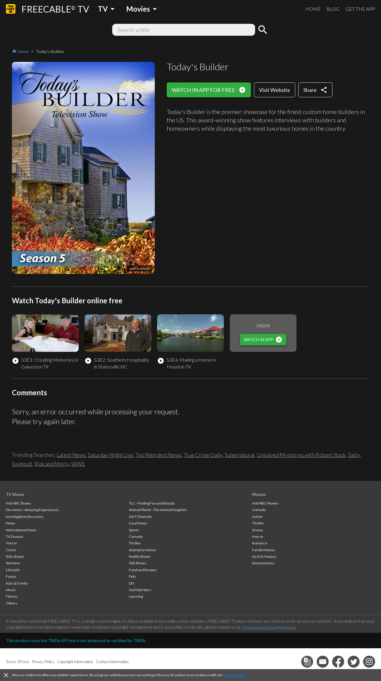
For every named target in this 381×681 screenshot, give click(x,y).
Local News (138, 523)
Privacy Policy (234, 675)
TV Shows (15, 494)
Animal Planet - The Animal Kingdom (158, 509)
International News (21, 530)
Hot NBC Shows (18, 503)
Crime (11, 550)
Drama (257, 530)
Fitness (12, 596)
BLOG (333, 9)
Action (257, 516)
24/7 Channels (140, 516)
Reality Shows (140, 556)
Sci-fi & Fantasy (264, 556)
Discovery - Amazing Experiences (32, 509)
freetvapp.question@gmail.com (268, 627)
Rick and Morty (52, 463)
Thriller (135, 543)
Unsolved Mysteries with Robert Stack (301, 455)
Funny (11, 576)
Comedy (136, 536)
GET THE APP (360, 9)
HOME (313, 9)
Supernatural (239, 455)
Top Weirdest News (158, 455)
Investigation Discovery (24, 516)
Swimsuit (22, 463)
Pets (132, 576)
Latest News (71, 455)
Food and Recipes (143, 570)
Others (12, 603)
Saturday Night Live (110, 455)
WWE (78, 463)
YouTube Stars (140, 590)
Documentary (263, 563)
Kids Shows (15, 556)
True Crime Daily (203, 455)
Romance (259, 543)
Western (13, 563)
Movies (259, 494)
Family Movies (263, 550)
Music (11, 590)
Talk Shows (137, 563)
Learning (136, 596)
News (10, 523)
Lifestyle (13, 570)
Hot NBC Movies (265, 503)
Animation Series (142, 550)
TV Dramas (15, 536)
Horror (11, 543)
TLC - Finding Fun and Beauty (152, 503)
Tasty (354, 455)
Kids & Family (17, 583)
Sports (134, 530)
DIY (131, 583)
